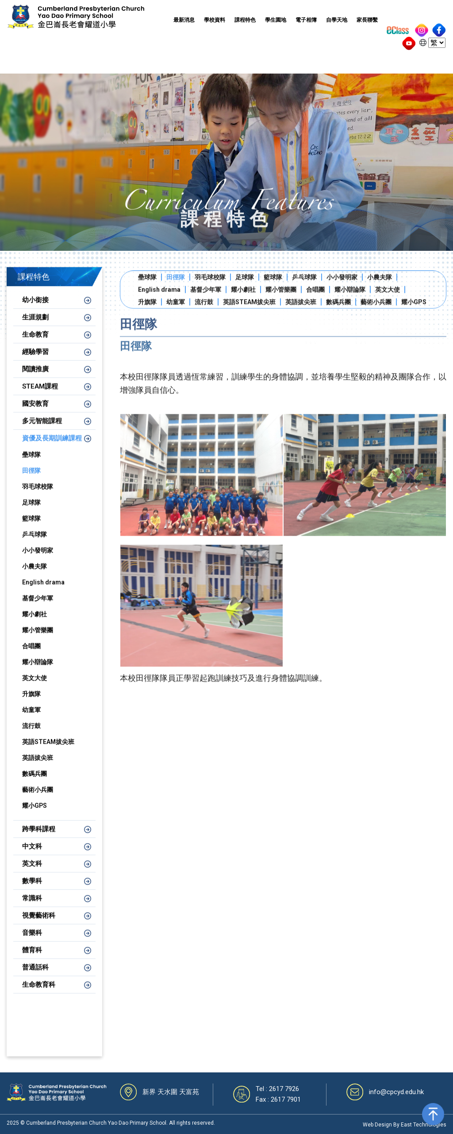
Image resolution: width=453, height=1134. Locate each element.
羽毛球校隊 (37, 496)
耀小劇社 (34, 624)
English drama (43, 592)
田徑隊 (31, 480)
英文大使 (34, 688)
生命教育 (35, 345)
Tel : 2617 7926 (277, 1089)
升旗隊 (31, 704)
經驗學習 (35, 362)
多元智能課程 (42, 431)
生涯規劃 (35, 327)
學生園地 (275, 20)
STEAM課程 (40, 397)
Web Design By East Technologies (404, 1125)
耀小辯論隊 (37, 672)
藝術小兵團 (37, 799)
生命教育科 (38, 995)
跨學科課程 (38, 839)
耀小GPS (34, 815)
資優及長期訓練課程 (52, 448)
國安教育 (35, 414)
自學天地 (336, 20)
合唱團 (31, 656)
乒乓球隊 (34, 544)
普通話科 (35, 978)
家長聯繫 (367, 20)
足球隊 (31, 512)
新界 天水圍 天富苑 (170, 1092)
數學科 (32, 891)
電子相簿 (306, 20)
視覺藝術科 (38, 926)
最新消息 (184, 20)
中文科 (32, 857)
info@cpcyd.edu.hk (396, 1092)
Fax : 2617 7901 (278, 1099)
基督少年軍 (37, 608)
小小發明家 (37, 560)
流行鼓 (31, 736)
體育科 (32, 960)
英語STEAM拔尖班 (48, 752)
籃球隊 (31, 528)
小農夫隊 (34, 576)
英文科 (32, 874)
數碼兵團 (34, 783)
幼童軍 (31, 720)
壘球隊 (31, 464)
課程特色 (245, 20)
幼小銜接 (35, 310)
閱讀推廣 (35, 379)
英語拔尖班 (37, 768)
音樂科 (32, 943)
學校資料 (214, 20)
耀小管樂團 (37, 640)
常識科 (32, 908)
